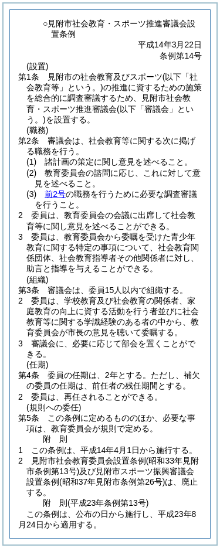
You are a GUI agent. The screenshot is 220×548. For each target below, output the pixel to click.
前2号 (55, 194)
